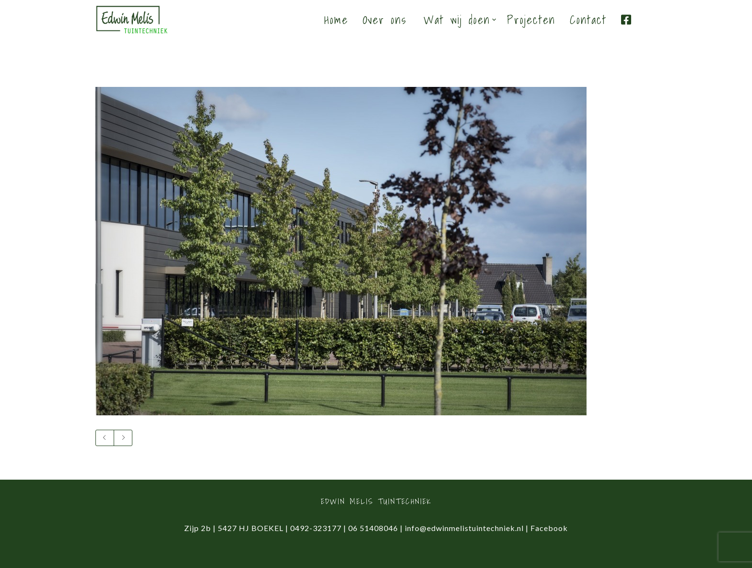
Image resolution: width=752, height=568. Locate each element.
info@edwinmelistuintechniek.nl (464, 527)
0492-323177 (315, 527)
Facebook (549, 527)
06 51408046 (373, 527)
